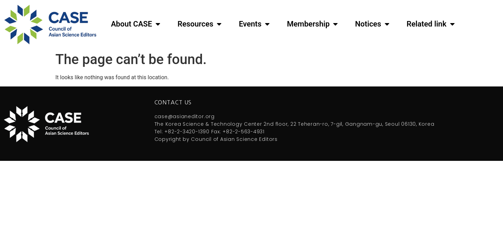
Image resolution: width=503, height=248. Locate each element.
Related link (431, 24)
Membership (312, 24)
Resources (200, 24)
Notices (372, 24)
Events (254, 24)
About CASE (135, 24)
